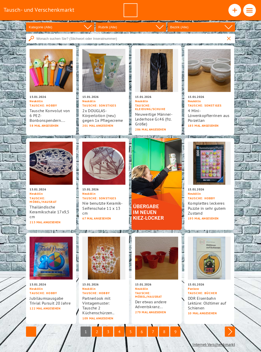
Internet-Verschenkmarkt (213, 344)
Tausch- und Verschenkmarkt (39, 9)
